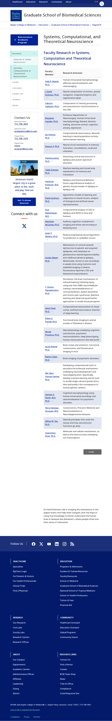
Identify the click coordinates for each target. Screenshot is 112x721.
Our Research (19, 622)
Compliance (65, 688)
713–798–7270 (21, 138)
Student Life (17, 94)
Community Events (69, 637)
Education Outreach (69, 627)
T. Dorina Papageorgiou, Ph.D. (52, 290)
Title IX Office (66, 683)
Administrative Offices (23, 674)
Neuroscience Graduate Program (23, 40)
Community (56, 3)
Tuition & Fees (67, 600)
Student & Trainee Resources (74, 571)
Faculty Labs (19, 632)
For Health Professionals (24, 581)
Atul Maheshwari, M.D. (51, 212)
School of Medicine (69, 581)
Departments (19, 664)
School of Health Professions (74, 595)
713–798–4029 (21, 124)
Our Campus (19, 659)
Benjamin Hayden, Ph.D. (51, 120)
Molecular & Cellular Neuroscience (22, 60)
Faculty (15, 82)
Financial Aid (66, 605)
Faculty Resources (68, 576)
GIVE (96, 3)
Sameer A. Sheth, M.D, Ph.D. (50, 397)
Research (43, 3)
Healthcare (17, 3)
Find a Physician (20, 590)
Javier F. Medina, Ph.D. (51, 235)
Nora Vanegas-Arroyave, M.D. (52, 409)
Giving (16, 688)
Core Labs (17, 627)
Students (16, 99)
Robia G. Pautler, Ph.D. (51, 320)
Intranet (36, 717)
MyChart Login (20, 571)
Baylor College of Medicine (23, 24)
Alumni (15, 105)
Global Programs (68, 632)
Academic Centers (21, 669)
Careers (63, 669)
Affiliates (17, 679)
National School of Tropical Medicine (77, 590)
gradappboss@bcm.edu (25, 131)
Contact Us (65, 659)
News (62, 679)
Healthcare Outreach (70, 622)
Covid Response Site (69, 693)
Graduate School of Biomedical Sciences (70, 24)
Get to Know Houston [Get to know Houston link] (24, 201)
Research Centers (21, 637)
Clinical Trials (19, 585)
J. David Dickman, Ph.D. (52, 93)
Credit (24, 161)
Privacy (27, 717)
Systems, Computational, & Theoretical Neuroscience (22, 72)
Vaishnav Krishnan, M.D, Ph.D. (52, 184)
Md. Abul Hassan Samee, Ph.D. (52, 376)
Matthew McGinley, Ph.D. (52, 223)
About (68, 3)
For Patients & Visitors (23, 576)
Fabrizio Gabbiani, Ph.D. (52, 105)
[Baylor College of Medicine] (16, 15)
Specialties (18, 566)
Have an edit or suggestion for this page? (25, 710)
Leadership (18, 683)
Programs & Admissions (71, 566)
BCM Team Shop (68, 674)
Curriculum (17, 88)
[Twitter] (24, 226)
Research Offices (21, 642)
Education (31, 3)
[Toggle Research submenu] (34, 54)
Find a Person (66, 664)
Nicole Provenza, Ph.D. (52, 333)
